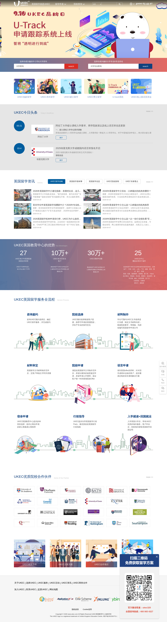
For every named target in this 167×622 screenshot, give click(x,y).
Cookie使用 (87, 609)
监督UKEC (43, 589)
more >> (149, 111)
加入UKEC (19, 589)
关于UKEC (19, 583)
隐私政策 (75, 609)
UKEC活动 (55, 583)
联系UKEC (31, 589)
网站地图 (54, 589)
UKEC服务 (43, 583)
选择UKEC (31, 583)
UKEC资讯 (66, 583)
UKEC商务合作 (80, 583)
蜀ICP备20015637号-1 (110, 616)
